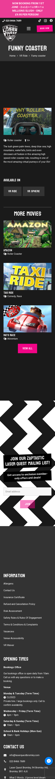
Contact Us (9, 590)
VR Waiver (9, 645)
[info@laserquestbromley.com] (6, 755)
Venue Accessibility (14, 638)
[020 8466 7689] (6, 761)
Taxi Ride (8, 292)
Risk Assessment (13, 611)
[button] (29, 28)
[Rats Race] (27, 318)
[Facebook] (51, 20)
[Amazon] (27, 234)
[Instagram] (45, 20)
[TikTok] (39, 20)
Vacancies (9, 631)
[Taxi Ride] (27, 276)
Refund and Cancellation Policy (19, 604)
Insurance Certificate (14, 597)
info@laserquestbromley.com (24, 755)
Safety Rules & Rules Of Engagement (23, 617)
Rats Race (9, 335)
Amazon (8, 250)
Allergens (8, 583)
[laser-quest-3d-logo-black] (10, 33)
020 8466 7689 (17, 761)
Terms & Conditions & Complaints (21, 624)
